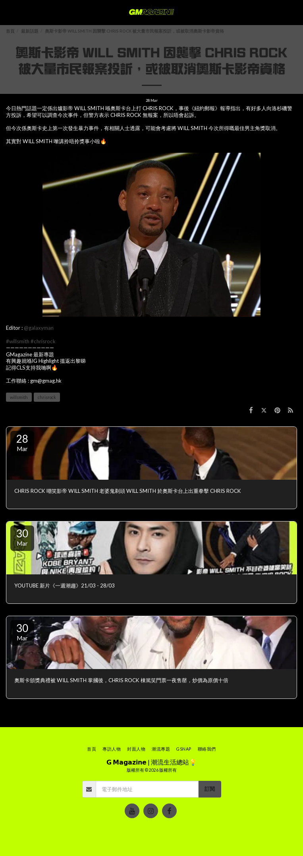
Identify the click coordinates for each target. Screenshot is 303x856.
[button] (8, 12)
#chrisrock (43, 341)
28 (22, 442)
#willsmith (17, 341)
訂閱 (210, 789)
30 (22, 537)
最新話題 (30, 30)
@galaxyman (39, 328)
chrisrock (47, 397)
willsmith (19, 397)
